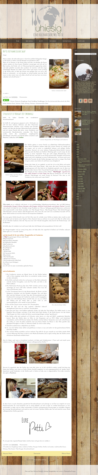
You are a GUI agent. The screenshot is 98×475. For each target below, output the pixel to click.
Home (17, 41)
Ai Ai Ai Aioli (85, 129)
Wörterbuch (53, 41)
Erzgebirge (24, 101)
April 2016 (81, 183)
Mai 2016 (80, 181)
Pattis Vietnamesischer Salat (14, 51)
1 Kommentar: (23, 97)
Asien (12, 101)
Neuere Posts (7, 453)
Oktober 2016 (82, 171)
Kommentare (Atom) (40, 460)
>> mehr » (6, 93)
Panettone (13, 373)
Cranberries (7, 447)
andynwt (61, 471)
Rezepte (41, 41)
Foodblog (34, 101)
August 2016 (81, 174)
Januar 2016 (81, 191)
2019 (77, 149)
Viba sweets (6, 204)
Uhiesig (27, 103)
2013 (77, 199)
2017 (77, 154)
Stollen (40, 447)
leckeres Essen (11, 103)
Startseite (37, 453)
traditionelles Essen (60, 447)
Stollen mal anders (48, 447)
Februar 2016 (81, 188)
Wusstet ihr (6, 367)
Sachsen (18, 103)
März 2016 (81, 186)
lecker (4, 103)
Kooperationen (67, 41)
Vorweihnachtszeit (29, 449)
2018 (77, 152)
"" (34, 206)
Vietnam (32, 103)
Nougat (35, 447)
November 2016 (82, 169)
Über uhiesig (29, 41)
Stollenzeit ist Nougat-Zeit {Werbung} (18, 114)
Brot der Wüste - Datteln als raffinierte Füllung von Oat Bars (89, 113)
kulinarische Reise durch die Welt (60, 101)
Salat (22, 103)
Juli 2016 (80, 176)
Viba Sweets (11, 449)
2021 (77, 144)
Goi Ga (47, 101)
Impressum (81, 41)
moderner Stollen (27, 447)
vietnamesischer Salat (42, 103)
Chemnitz (17, 101)
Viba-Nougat (19, 449)
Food (29, 101)
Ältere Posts (66, 453)
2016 (77, 157)
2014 (77, 196)
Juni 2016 (80, 179)
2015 (77, 194)
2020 (78, 147)
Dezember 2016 (82, 159)
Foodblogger (41, 101)
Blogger (73, 471)
